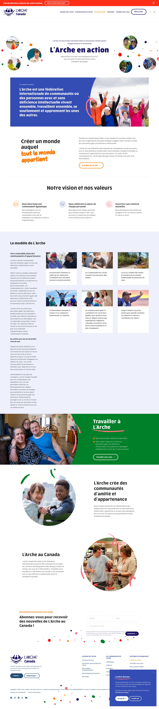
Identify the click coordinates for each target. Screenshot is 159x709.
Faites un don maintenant (56, 3)
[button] (153, 3)
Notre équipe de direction (91, 673)
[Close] (153, 672)
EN (150, 12)
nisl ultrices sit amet (122, 692)
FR (154, 12)
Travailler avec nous (123, 12)
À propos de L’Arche (67, 12)
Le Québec (109, 668)
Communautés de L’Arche (84, 12)
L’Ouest (108, 672)
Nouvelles (110, 12)
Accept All (121, 698)
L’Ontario (109, 665)
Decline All (135, 698)
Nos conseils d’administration (87, 669)
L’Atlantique (110, 662)
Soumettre (131, 633)
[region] (133, 688)
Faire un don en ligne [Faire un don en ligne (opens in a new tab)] (137, 666)
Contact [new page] (16, 676)
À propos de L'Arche (90, 165)
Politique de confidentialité (18, 692)
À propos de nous (88, 660)
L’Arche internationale (34, 692)
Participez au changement (139, 656)
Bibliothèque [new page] (31, 676)
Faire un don (138, 11)
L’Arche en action (100, 12)
